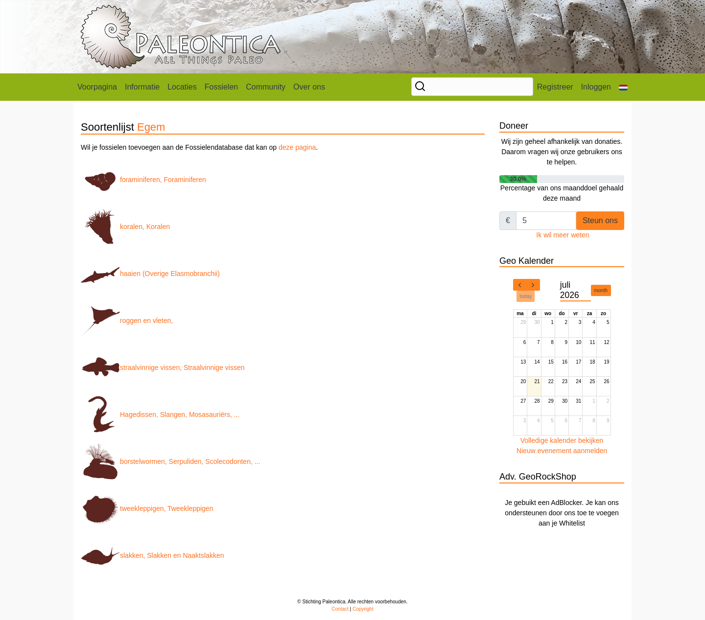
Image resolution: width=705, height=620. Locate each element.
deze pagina (297, 147)
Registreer (555, 87)
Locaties (182, 87)
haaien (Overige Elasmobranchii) (150, 273)
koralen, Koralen (125, 226)
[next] (533, 285)
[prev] (520, 285)
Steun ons (600, 220)
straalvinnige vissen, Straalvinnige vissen (162, 367)
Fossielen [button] (221, 87)
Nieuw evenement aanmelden (562, 451)
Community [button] (265, 87)
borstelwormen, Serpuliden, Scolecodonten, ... (170, 461)
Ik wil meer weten (562, 235)
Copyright (363, 609)
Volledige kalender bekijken (562, 440)
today (526, 296)
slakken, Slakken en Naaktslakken (152, 555)
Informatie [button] (142, 87)
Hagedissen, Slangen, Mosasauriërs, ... (160, 414)
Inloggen (596, 87)
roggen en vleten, (127, 320)
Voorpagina (97, 87)
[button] (623, 87)
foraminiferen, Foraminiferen (143, 180)
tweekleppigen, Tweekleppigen (147, 508)
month (601, 290)
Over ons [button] (309, 87)
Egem (151, 127)
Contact (339, 609)
